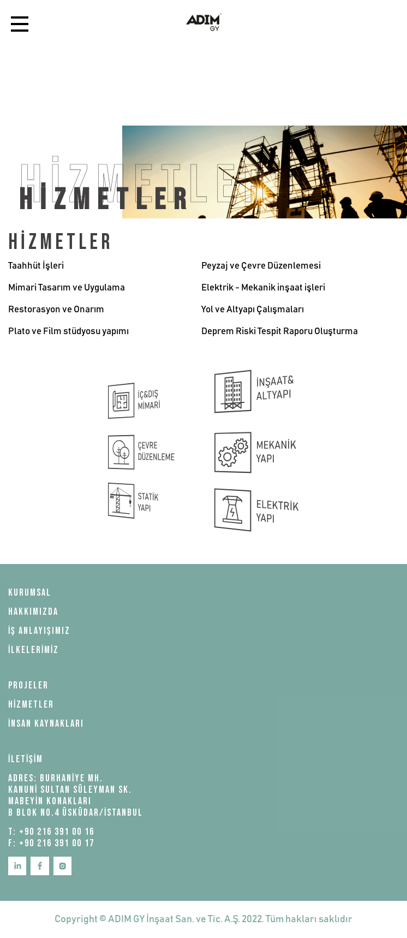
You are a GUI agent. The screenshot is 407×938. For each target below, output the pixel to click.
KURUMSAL (29, 592)
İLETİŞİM (25, 759)
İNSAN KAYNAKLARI (46, 723)
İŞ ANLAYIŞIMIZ (39, 631)
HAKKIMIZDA (33, 612)
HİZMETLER (31, 704)
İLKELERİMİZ (33, 650)
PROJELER (28, 685)
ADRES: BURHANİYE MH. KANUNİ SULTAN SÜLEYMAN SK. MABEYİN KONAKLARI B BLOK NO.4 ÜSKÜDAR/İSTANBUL (75, 795)
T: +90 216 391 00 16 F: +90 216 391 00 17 (51, 837)
